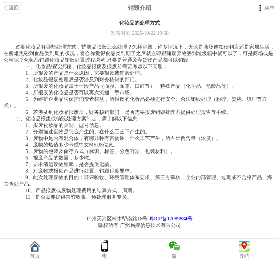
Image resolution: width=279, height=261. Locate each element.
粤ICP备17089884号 (171, 218)
